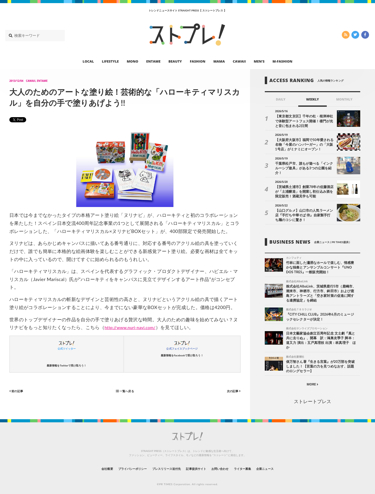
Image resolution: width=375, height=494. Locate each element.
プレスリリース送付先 (161, 466)
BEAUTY (175, 61)
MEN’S (259, 61)
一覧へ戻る (125, 390)
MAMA (219, 61)
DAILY (281, 99)
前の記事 (18, 390)
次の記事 (232, 390)
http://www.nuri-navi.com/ (133, 327)
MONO (132, 61)
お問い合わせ (228, 466)
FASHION (197, 61)
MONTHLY (344, 99)
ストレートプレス (312, 399)
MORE (312, 382)
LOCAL (88, 61)
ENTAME (153, 61)
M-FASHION (283, 61)
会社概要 (86, 466)
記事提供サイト (198, 466)
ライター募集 (257, 466)
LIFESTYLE (110, 61)
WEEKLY (312, 99)
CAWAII (239, 61)
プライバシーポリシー (118, 466)
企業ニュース (285, 466)
